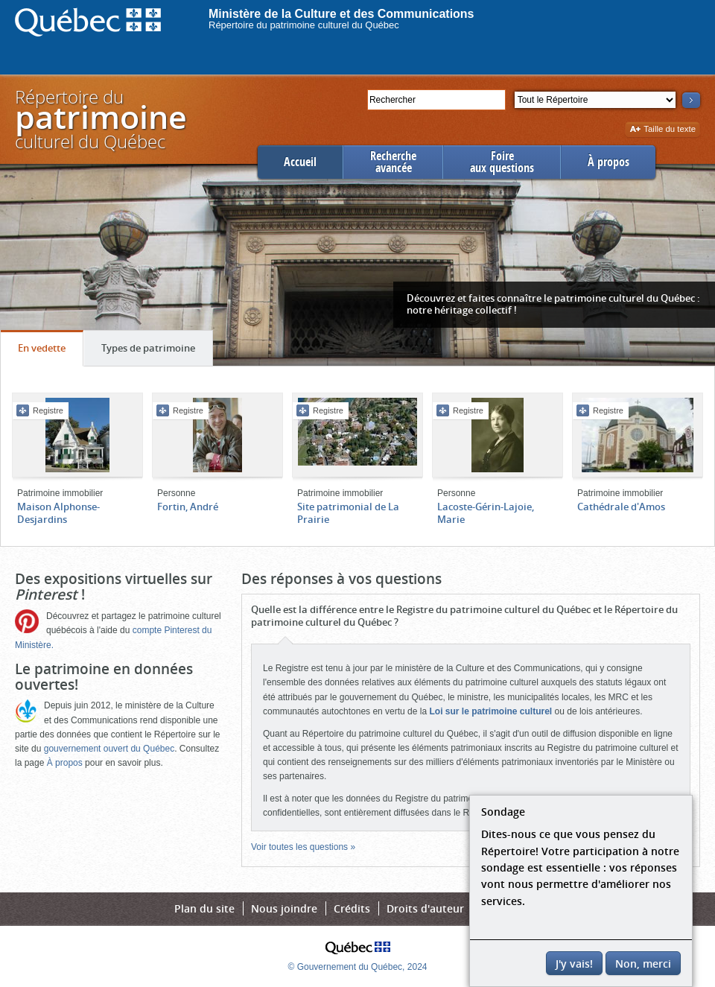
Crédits (352, 908)
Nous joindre (284, 908)
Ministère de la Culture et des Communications (341, 13)
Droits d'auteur (425, 908)
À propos (608, 162)
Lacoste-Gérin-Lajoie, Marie (485, 513)
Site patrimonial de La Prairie (348, 513)
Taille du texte (662, 130)
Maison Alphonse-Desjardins (58, 513)
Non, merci (643, 963)
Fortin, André (187, 506)
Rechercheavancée (393, 162)
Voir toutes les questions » (303, 847)
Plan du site (204, 908)
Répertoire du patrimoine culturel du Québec (304, 25)
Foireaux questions (502, 162)
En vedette (50, 351)
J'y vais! (574, 963)
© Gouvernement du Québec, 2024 (358, 967)
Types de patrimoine (157, 351)
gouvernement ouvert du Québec (109, 748)
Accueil (300, 162)
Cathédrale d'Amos (621, 506)
